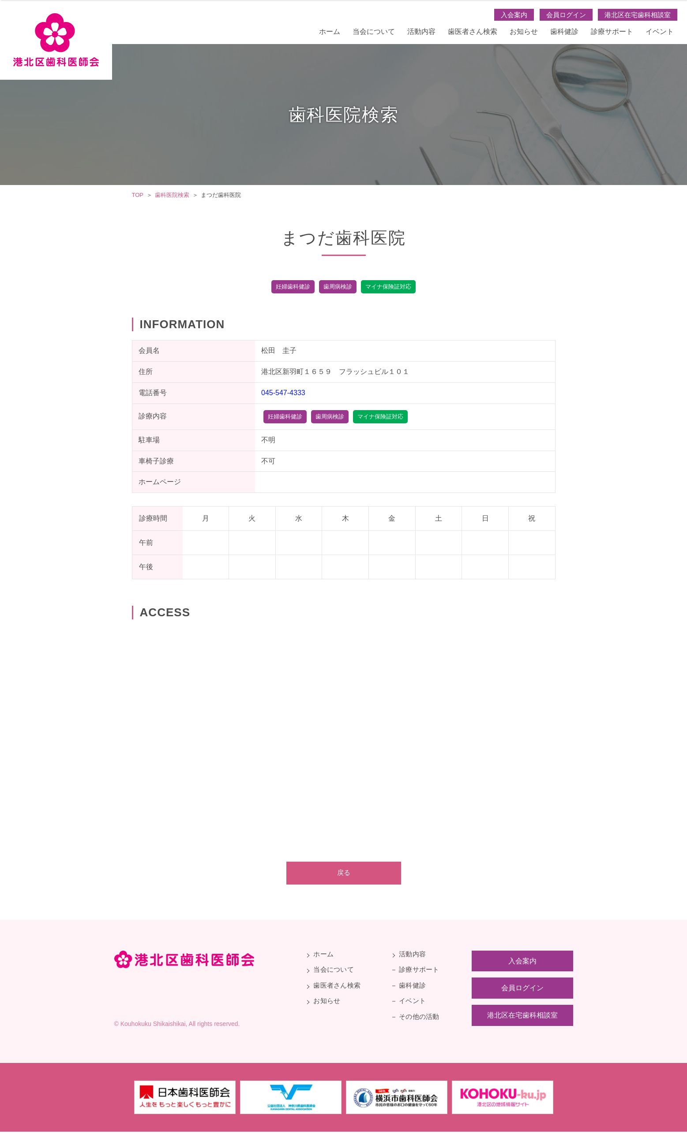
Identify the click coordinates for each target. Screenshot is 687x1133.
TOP (138, 195)
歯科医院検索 (172, 195)
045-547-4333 (283, 392)
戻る (344, 873)
